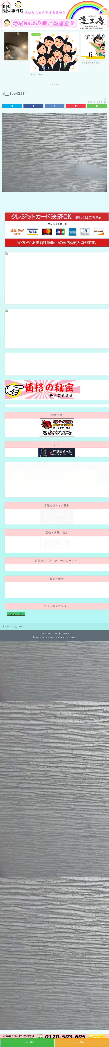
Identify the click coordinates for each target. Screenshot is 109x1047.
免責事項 (65, 633)
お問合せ (82, 1042)
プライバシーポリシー (48, 633)
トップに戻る (27, 1042)
